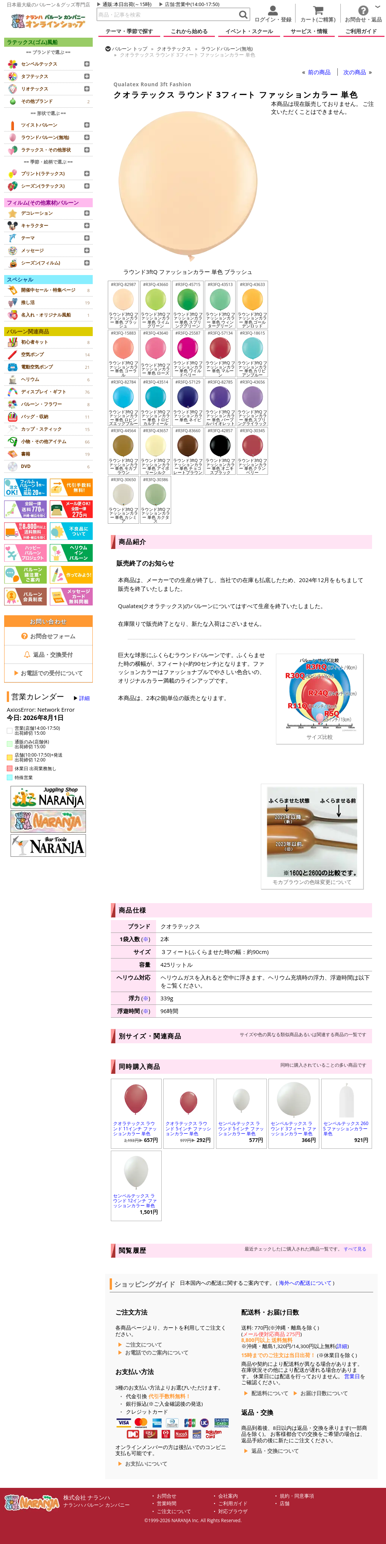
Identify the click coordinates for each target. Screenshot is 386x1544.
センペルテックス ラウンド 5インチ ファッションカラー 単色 (241, 1128)
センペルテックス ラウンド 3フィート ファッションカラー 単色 (293, 1128)
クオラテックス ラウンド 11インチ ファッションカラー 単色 (135, 1128)
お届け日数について (324, 1393)
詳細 (84, 698)
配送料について (269, 1393)
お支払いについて (146, 1463)
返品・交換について (275, 1451)
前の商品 (320, 72)
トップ (129, 48)
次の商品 (355, 72)
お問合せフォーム (48, 636)
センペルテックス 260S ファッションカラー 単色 (346, 1128)
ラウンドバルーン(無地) (227, 48)
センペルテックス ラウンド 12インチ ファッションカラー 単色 (135, 1200)
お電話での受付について (48, 673)
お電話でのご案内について (156, 1352)
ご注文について (143, 1344)
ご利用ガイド (233, 1503)
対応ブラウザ (233, 1511)
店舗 (170, 4)
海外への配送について (305, 1283)
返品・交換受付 (48, 654)
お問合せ (166, 1496)
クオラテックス (174, 48)
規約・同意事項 (297, 1496)
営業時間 (166, 1503)
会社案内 (228, 1496)
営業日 (352, 1376)
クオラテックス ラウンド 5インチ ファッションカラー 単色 (188, 1128)
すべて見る (355, 1249)
